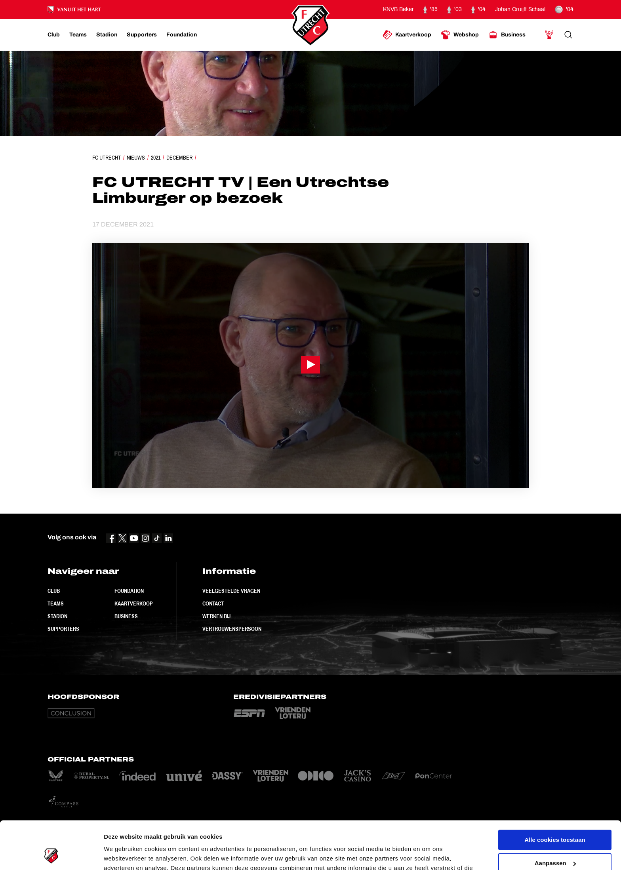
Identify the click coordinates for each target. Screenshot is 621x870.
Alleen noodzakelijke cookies (555, 841)
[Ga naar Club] (54, 35)
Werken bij (216, 616)
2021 (155, 157)
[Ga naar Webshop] (460, 35)
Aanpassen (555, 818)
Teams (56, 603)
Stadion (57, 616)
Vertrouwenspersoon (231, 628)
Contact (213, 603)
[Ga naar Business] (507, 35)
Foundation (129, 590)
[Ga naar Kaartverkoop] (407, 35)
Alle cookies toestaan (554, 795)
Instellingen (120, 854)
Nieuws (136, 157)
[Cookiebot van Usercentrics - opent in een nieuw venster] (51, 854)
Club (54, 590)
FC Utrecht (106, 157)
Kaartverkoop (133, 603)
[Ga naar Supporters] (142, 35)
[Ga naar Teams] (78, 35)
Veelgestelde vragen (231, 590)
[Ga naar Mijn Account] (549, 35)
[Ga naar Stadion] (106, 35)
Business (126, 616)
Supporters (63, 628)
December (179, 157)
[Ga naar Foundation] (181, 35)
